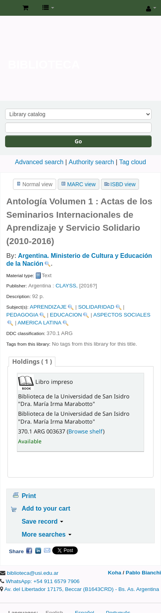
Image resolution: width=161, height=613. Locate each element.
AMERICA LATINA (40, 323)
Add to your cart (46, 508)
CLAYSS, (66, 286)
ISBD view (122, 184)
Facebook (29, 550)
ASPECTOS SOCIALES (121, 315)
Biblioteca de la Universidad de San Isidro (8, 8)
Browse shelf (85, 431)
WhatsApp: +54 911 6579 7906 (43, 581)
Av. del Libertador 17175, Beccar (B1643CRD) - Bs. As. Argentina (81, 589)
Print (29, 496)
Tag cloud (132, 162)
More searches (46, 534)
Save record (42, 521)
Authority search (91, 162)
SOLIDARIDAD (96, 307)
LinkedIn (38, 550)
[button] (25, 8)
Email (47, 550)
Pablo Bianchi (143, 573)
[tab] (32, 362)
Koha (114, 573)
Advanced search (39, 162)
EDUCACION (66, 315)
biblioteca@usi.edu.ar (33, 573)
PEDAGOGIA (22, 315)
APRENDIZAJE (48, 307)
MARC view (81, 184)
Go (78, 141)
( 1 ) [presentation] (32, 361)
